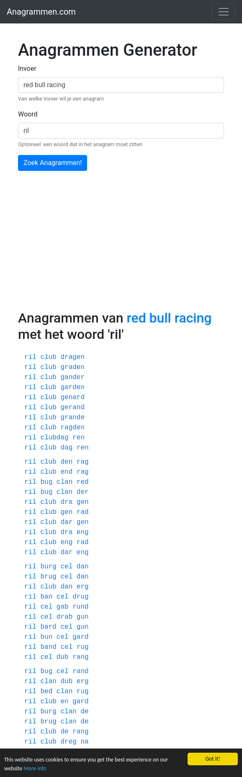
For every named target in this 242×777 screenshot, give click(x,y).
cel (66, 566)
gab (63, 607)
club (48, 357)
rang (80, 657)
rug (83, 647)
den (66, 462)
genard (72, 397)
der (83, 492)
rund (80, 607)
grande (72, 417)
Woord (28, 114)
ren (78, 437)
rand (80, 671)
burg (48, 566)
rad (83, 512)
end (66, 472)
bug (46, 482)
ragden (72, 427)
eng (83, 532)
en (64, 701)
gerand (72, 407)
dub (63, 657)
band (48, 647)
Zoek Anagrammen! (52, 163)
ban (46, 596)
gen (83, 502)
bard (48, 627)
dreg (68, 741)
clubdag (54, 437)
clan (64, 482)
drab (64, 617)
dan (83, 566)
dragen (72, 357)
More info (34, 768)
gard (80, 637)
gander (72, 377)
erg (83, 586)
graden (72, 367)
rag (83, 462)
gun (83, 617)
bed (46, 691)
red (83, 482)
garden (72, 387)
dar (66, 522)
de (84, 711)
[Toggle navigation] (223, 11)
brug (48, 576)
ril (30, 357)
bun (46, 637)
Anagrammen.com (41, 12)
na (84, 741)
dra (66, 502)
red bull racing (168, 318)
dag (66, 447)
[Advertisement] (121, 247)
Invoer (27, 68)
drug (80, 596)
